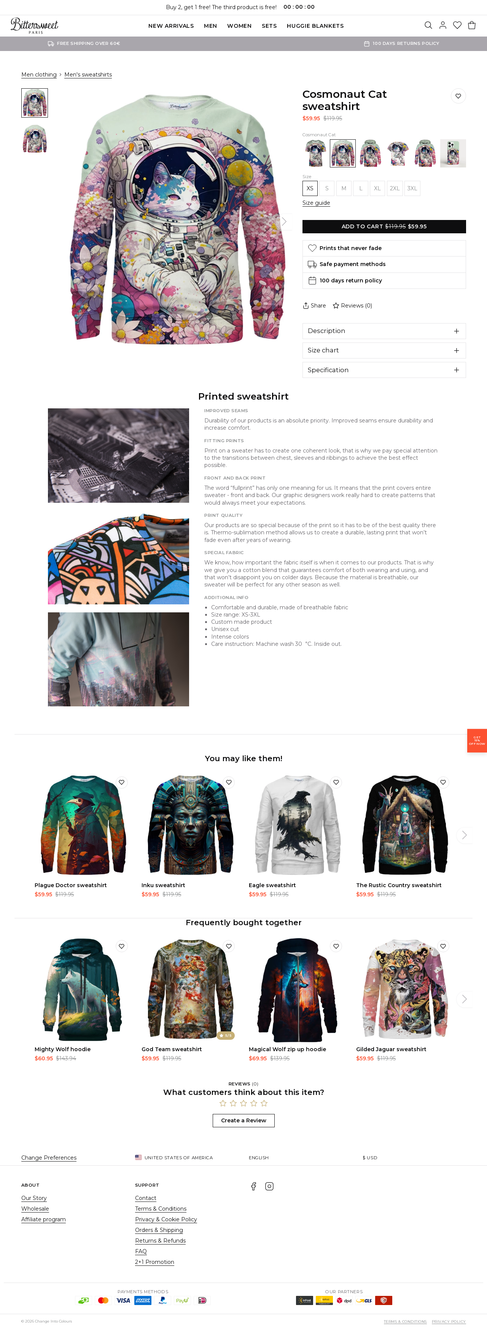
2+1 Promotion (154, 1262)
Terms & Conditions (160, 1208)
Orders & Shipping (159, 1230)
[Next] (284, 222)
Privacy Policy (449, 1321)
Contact (145, 1198)
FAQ (141, 1251)
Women (239, 25)
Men (210, 25)
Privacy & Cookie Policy (166, 1219)
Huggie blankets (315, 25)
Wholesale (35, 1208)
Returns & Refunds (160, 1240)
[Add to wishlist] (122, 782)
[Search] (428, 25)
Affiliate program (43, 1219)
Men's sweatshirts (88, 74)
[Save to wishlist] (458, 96)
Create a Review (243, 1120)
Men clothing (39, 74)
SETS (269, 25)
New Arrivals (171, 25)
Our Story (34, 1198)
